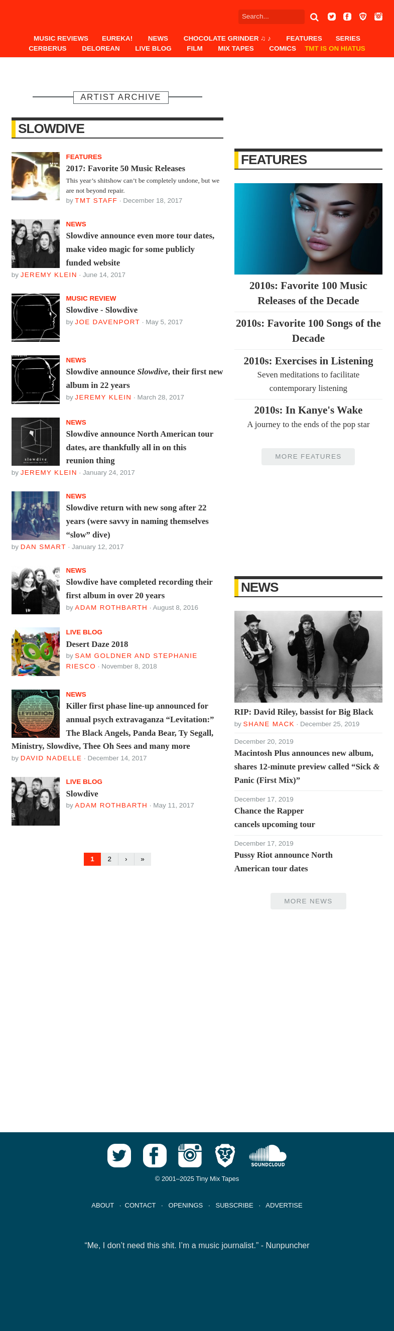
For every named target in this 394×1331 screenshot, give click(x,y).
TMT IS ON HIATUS (335, 48)
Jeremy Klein (49, 275)
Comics (282, 48)
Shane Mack (269, 724)
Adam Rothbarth (111, 607)
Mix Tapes (235, 48)
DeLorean (100, 48)
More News (308, 901)
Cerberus (47, 48)
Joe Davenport (107, 322)
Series (348, 38)
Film (194, 48)
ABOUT (102, 1205)
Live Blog (153, 48)
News (158, 38)
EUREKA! (117, 38)
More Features (308, 456)
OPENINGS (186, 1205)
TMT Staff (96, 200)
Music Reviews (61, 38)
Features (304, 38)
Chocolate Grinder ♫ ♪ (227, 38)
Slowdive (51, 128)
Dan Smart (43, 547)
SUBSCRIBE (234, 1205)
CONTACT (140, 1205)
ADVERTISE (284, 1205)
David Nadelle (51, 758)
